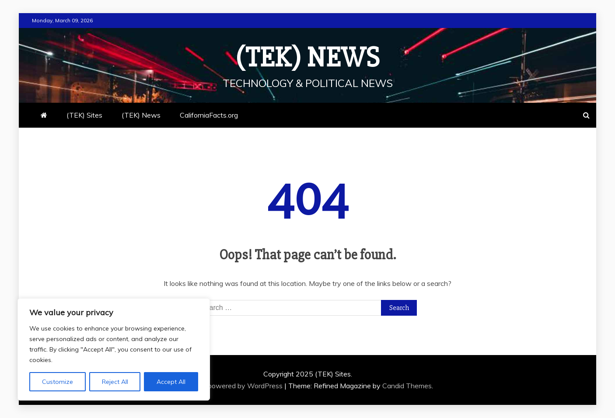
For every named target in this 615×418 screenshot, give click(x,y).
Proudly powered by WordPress (233, 385)
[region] (113, 349)
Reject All (115, 382)
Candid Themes (407, 385)
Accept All (171, 382)
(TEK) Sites (84, 115)
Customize (57, 382)
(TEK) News (307, 58)
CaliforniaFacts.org (209, 115)
